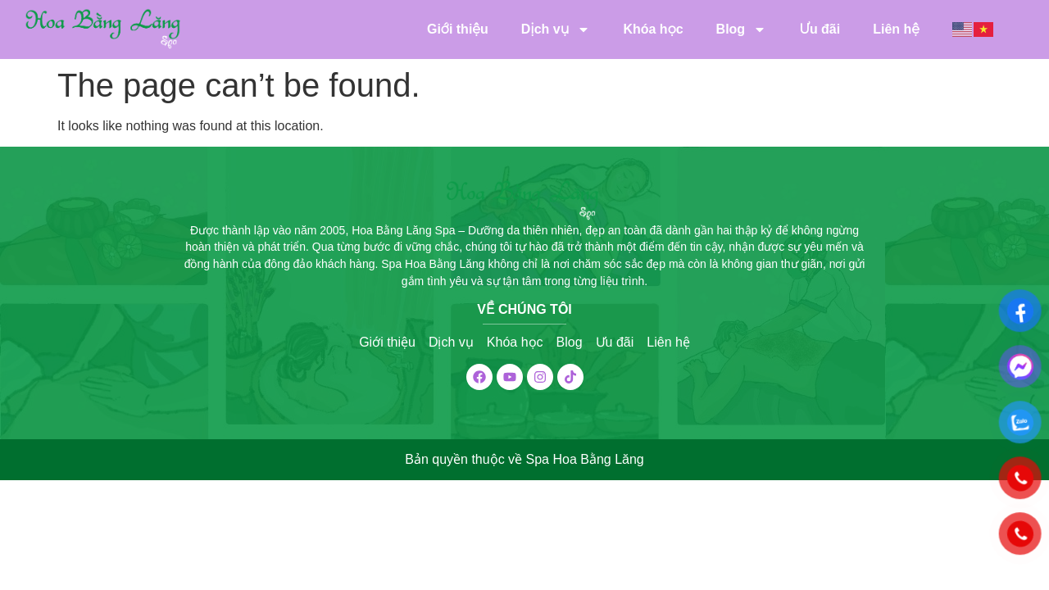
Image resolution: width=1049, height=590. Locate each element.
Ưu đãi (819, 29)
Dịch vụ (556, 29)
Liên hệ (896, 29)
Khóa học (653, 29)
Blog (741, 29)
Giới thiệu (457, 29)
